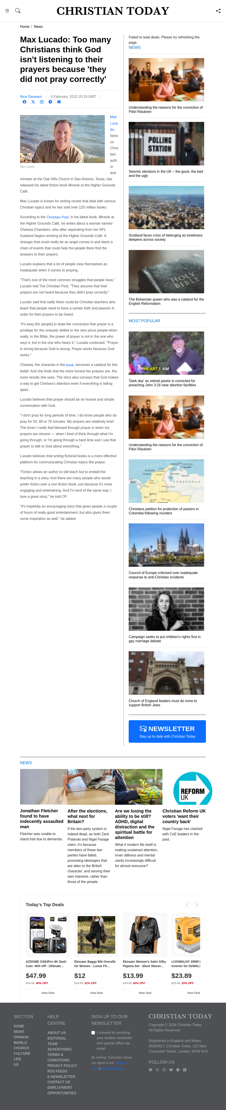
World (20, 1042)
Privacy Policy (62, 1066)
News (38, 26)
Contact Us (58, 1082)
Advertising (59, 1049)
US (16, 1064)
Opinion (21, 1037)
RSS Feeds (57, 1071)
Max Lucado (114, 123)
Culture (22, 1053)
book (70, 365)
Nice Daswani (31, 96)
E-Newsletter (61, 1076)
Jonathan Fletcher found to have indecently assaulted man (42, 818)
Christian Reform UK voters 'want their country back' (184, 816)
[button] (7, 11)
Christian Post (58, 217)
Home (25, 26)
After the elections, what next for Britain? (87, 816)
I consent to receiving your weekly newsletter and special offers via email (114, 1040)
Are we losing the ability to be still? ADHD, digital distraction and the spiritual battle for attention (134, 824)
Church (21, 1048)
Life (17, 1059)
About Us (56, 1033)
